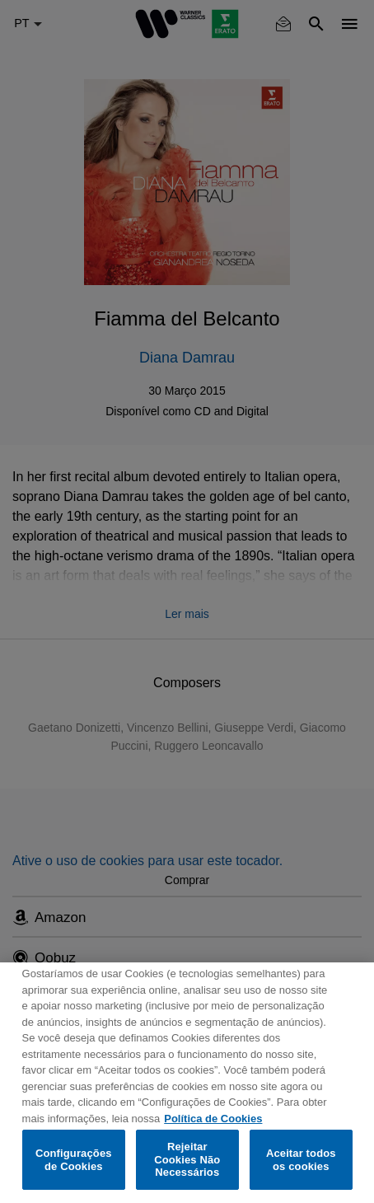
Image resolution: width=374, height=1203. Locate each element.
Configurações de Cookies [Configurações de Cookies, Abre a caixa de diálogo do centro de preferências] (73, 1160)
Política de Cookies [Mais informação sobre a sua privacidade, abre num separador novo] (213, 1118)
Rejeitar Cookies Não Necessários (187, 1159)
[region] (187, 1082)
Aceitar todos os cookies (301, 1160)
